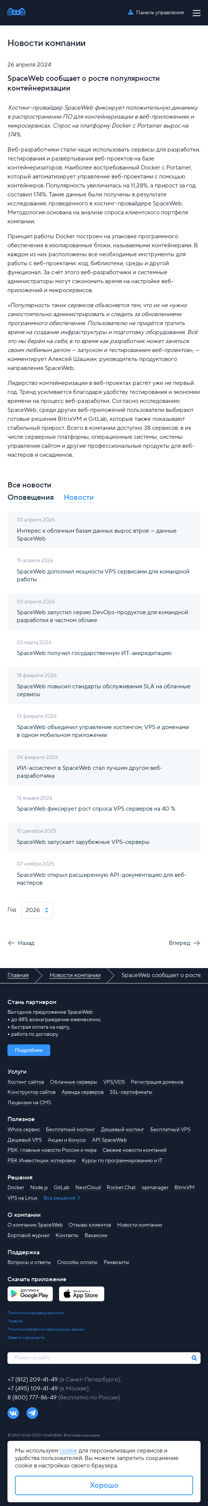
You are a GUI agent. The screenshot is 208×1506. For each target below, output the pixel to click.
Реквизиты (116, 1262)
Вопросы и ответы (29, 1262)
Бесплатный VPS (170, 1129)
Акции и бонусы (67, 1140)
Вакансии (96, 1235)
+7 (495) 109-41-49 (33, 1388)
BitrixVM (184, 1187)
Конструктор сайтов (31, 1092)
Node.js (39, 1187)
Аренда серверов (83, 1092)
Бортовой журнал (28, 1235)
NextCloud (88, 1187)
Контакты (67, 1235)
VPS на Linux (22, 1198)
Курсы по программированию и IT (122, 1160)
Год (11, 909)
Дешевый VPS (24, 1140)
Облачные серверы (73, 1082)
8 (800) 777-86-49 (32, 1397)
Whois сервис (23, 1129)
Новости (79, 497)
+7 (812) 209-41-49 (33, 1379)
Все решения (60, 1198)
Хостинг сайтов (25, 1082)
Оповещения (31, 497)
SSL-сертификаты (131, 1092)
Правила (15, 1321)
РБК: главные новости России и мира (52, 1150)
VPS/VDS (114, 1082)
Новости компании (139, 1225)
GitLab (61, 1187)
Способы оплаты (77, 1262)
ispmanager (155, 1187)
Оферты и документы (26, 1337)
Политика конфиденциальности (35, 1312)
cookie (68, 1450)
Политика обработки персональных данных (46, 1329)
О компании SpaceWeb (35, 1225)
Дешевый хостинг (122, 1129)
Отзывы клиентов (90, 1225)
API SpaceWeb (109, 1140)
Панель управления (160, 12)
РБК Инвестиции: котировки (41, 1160)
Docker (15, 1187)
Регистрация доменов (157, 1082)
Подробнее (29, 1050)
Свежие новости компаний (135, 1150)
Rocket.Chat (121, 1187)
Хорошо (104, 1485)
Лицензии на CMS (29, 1102)
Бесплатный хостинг (70, 1129)
